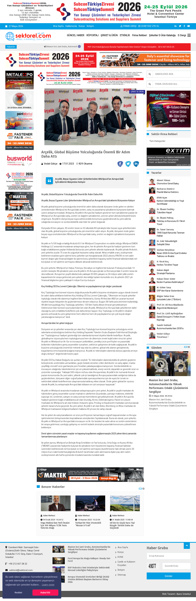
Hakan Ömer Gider (166, 279)
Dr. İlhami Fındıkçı (165, 209)
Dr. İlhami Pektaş (165, 218)
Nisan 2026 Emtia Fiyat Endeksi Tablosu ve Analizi (172, 254)
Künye (82, 26)
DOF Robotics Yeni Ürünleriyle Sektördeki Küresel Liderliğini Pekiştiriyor (89, 569)
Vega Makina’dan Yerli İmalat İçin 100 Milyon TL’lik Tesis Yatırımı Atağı (55, 526)
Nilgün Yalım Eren (165, 296)
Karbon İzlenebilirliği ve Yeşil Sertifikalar (170, 202)
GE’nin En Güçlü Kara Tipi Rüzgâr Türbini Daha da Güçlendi (122, 526)
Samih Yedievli (164, 325)
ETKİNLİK (125, 35)
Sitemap (122, 575)
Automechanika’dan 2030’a (170, 328)
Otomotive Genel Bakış (168, 183)
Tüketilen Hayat (165, 212)
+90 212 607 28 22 (16, 564)
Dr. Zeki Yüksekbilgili (167, 241)
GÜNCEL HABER (75, 35)
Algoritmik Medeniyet (167, 308)
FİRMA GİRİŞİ (128, 26)
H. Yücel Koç (163, 261)
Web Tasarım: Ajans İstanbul (176, 594)
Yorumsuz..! (162, 337)
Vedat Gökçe (163, 334)
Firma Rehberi (139, 35)
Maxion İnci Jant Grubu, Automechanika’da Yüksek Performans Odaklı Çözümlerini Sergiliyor (168, 386)
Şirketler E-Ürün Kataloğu (162, 35)
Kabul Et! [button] (45, 592)
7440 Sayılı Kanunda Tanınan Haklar (171, 234)
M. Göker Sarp (164, 287)
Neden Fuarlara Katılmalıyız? (170, 282)
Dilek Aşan (162, 197)
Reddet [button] (18, 592)
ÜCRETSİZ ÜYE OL (148, 26)
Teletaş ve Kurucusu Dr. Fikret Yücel (171, 222)
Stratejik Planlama (166, 273)
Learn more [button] (48, 584)
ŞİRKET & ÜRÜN (109, 35)
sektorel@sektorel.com (19, 570)
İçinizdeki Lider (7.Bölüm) (169, 299)
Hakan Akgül (163, 270)
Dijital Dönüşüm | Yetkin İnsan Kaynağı (171, 318)
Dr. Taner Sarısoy (165, 229)
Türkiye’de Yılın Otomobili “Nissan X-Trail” (88, 524)
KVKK (120, 557)
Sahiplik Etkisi (163, 244)
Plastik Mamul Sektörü (168, 192)
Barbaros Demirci (165, 189)
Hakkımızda (71, 26)
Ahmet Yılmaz (163, 180)
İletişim (90, 26)
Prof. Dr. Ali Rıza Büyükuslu (170, 305)
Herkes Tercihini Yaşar (167, 265)
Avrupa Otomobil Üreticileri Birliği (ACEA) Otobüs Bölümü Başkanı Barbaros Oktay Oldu (88, 580)
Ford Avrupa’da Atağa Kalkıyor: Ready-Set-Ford (89, 560)
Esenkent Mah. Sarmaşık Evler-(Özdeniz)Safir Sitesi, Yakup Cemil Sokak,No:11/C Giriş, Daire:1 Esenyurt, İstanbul (24, 552)
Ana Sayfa (58, 26)
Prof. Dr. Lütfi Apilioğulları (170, 313)
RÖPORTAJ (92, 35)
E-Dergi (182, 35)
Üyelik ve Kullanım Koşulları (126, 564)
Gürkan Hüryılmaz (166, 250)
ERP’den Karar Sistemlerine (170, 290)
